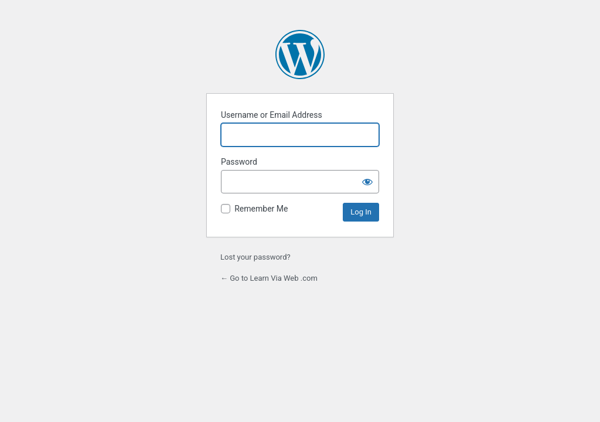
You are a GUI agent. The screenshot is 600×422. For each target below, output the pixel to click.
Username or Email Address (271, 115)
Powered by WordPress (300, 54)
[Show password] (367, 181)
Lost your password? (255, 257)
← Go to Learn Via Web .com (269, 278)
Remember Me (261, 208)
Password (239, 161)
